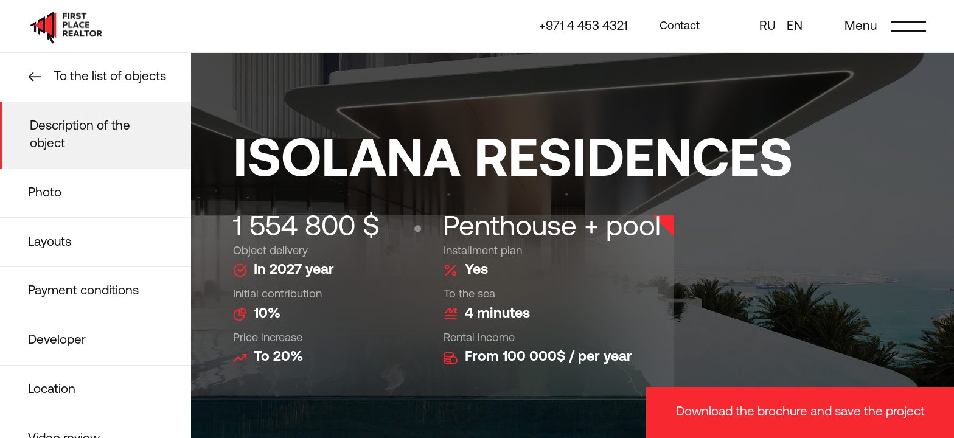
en (795, 26)
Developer (57, 340)
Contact (680, 26)
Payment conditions (83, 291)
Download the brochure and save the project (800, 412)
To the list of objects (110, 77)
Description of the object (80, 135)
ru (767, 26)
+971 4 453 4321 (583, 26)
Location (51, 389)
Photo (44, 193)
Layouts (49, 242)
